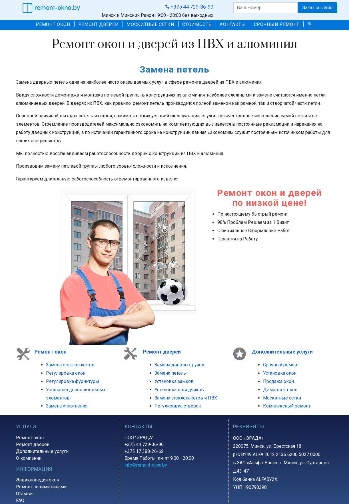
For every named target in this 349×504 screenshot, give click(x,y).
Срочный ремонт (281, 365)
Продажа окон (278, 381)
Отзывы (25, 493)
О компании (28, 458)
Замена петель (170, 373)
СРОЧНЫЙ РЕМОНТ (276, 24)
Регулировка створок (178, 406)
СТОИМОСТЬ (197, 24)
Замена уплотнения (66, 406)
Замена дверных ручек (179, 365)
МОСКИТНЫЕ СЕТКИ (150, 24)
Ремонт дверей (32, 444)
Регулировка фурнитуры (72, 381)
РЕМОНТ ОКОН (53, 24)
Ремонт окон (51, 352)
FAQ (20, 500)
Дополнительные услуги (42, 451)
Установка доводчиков (179, 389)
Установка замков (174, 381)
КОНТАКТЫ (233, 24)
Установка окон (279, 373)
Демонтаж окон (280, 389)
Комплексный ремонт (286, 406)
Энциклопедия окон (37, 480)
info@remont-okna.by (146, 465)
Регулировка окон (65, 373)
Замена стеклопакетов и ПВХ (186, 398)
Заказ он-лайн (317, 7)
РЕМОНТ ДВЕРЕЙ (98, 24)
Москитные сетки (282, 398)
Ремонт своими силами (41, 486)
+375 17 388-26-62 (144, 451)
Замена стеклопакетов (70, 365)
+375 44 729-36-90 (144, 444)
